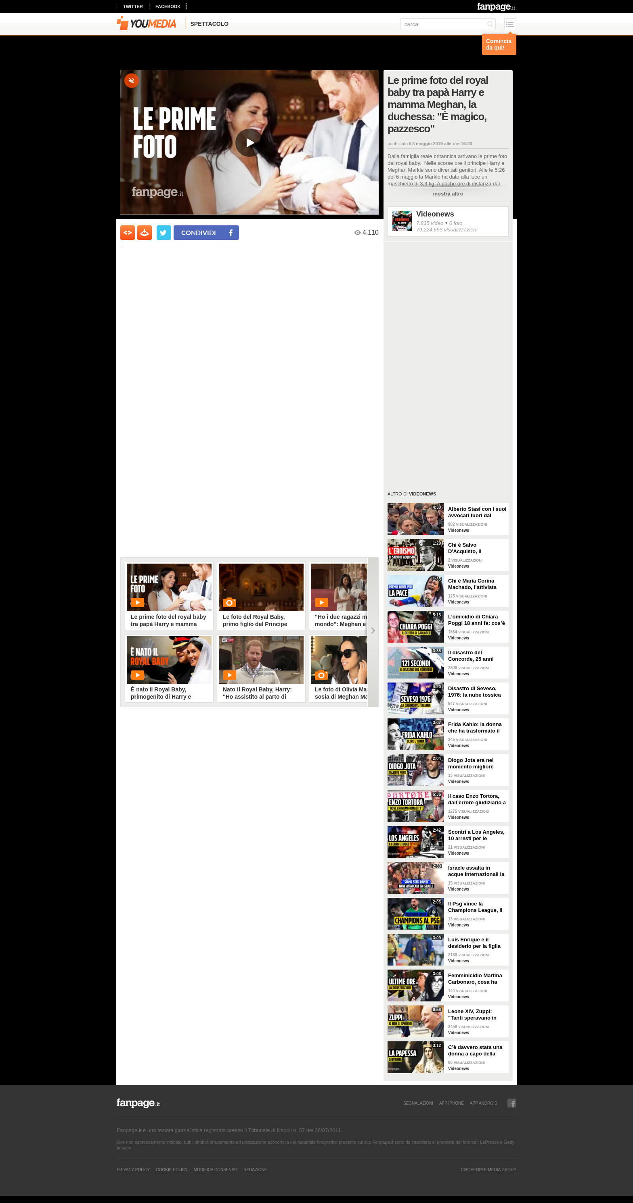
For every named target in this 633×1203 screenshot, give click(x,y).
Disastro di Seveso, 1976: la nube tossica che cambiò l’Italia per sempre (475, 691)
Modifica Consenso (215, 1170)
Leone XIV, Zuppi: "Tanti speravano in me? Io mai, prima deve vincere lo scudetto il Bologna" (477, 1014)
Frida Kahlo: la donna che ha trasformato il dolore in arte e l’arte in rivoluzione (477, 727)
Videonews (435, 214)
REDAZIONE (255, 1170)
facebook (167, 6)
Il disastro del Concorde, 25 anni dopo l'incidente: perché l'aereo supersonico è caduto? (476, 655)
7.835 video (429, 223)
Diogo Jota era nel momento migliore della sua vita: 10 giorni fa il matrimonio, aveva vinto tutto (477, 763)
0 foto (456, 223)
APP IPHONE (451, 1103)
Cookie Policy (171, 1170)
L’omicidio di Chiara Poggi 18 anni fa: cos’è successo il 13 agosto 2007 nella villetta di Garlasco (476, 620)
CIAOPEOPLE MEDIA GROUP (488, 1170)
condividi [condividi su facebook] (198, 232)
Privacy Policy (133, 1170)
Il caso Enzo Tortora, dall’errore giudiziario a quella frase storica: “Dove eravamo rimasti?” (477, 799)
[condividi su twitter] (164, 232)
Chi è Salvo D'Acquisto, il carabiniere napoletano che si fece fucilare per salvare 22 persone (476, 548)
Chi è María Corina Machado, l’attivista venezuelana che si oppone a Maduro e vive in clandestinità (473, 584)
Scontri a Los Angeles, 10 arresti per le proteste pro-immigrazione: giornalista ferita (476, 835)
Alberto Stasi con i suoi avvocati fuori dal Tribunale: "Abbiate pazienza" (477, 512)
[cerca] (448, 24)
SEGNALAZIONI (418, 1103)
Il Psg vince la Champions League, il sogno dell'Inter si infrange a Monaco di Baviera (475, 907)
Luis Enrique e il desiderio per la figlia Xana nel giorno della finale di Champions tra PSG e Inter (477, 943)
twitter (133, 6)
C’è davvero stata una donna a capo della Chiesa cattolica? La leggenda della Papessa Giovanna (475, 1050)
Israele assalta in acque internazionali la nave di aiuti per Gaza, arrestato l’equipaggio (476, 871)
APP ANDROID (483, 1103)
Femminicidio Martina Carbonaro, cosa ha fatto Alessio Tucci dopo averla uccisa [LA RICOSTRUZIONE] (476, 978)
